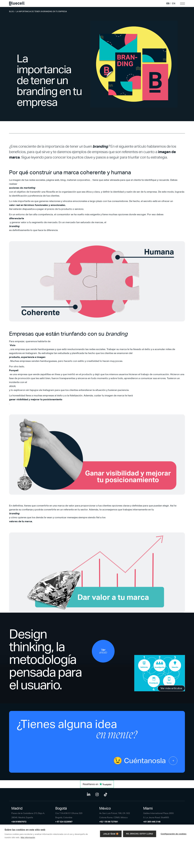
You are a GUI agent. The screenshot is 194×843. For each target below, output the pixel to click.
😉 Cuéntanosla (145, 760)
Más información (28, 837)
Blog (11, 11)
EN (173, 3)
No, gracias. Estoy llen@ (139, 834)
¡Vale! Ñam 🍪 (111, 834)
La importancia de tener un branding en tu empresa (41, 11)
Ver (103, 651)
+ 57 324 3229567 (63, 821)
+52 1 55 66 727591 (108, 821)
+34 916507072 (18, 821)
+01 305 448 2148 (151, 821)
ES (167, 3)
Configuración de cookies (173, 834)
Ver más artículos (171, 688)
